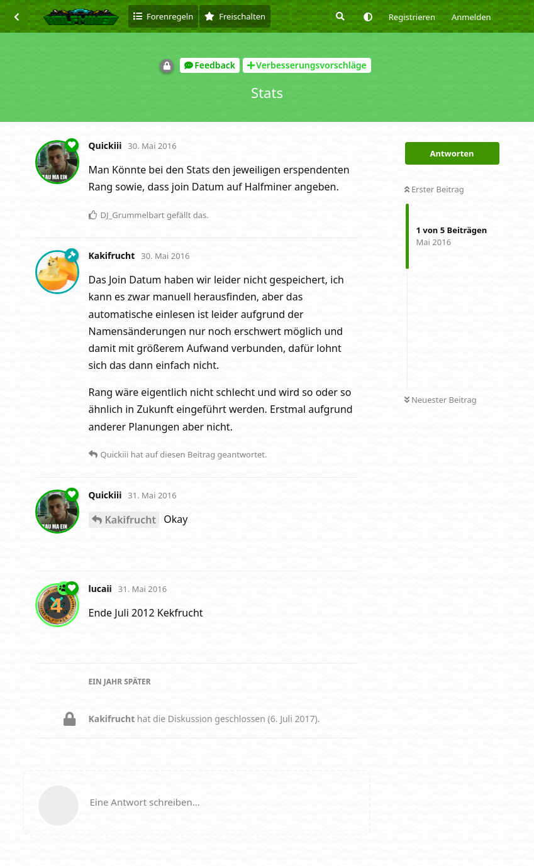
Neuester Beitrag (440, 399)
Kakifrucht (130, 520)
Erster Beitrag (434, 189)
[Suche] (339, 16)
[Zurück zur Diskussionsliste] (16, 16)
